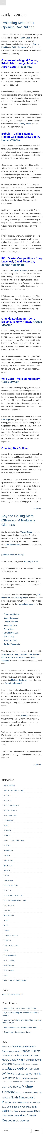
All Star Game (8, 820)
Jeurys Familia (26, 63)
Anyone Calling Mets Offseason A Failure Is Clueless (18, 520)
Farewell (6, 855)
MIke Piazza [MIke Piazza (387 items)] (36, 1092)
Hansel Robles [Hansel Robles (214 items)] (30, 1064)
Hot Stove (7, 870)
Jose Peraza (19, 657)
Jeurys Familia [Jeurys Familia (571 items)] (32, 1073)
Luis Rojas (6, 420)
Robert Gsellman (12, 136)
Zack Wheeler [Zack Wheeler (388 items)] (22, 1121)
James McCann (10, 625)
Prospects (7, 940)
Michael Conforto (18, 680)
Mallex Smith (7, 657)
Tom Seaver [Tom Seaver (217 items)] (30, 1111)
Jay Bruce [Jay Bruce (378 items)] (34, 1069)
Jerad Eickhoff (20, 654)
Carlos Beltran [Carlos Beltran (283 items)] (7, 1056)
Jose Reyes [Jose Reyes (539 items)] (8, 1077)
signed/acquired (26, 604)
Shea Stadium (8, 965)
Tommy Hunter (21, 321)
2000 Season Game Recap (13, 790)
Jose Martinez (34, 654)
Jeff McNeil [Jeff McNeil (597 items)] (8, 1073)
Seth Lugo (25, 38)
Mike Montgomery (28, 378)
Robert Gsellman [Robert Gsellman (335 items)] (25, 1102)
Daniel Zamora (10, 140)
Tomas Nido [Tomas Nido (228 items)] (22, 1111)
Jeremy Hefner (25, 124)
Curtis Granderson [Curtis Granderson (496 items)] (22, 1055)
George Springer (20, 598)
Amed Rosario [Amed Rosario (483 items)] (19, 1046)
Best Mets (7, 830)
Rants (5, 950)
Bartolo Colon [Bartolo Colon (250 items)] (14, 1051)
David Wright (8, 850)
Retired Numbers (9, 955)
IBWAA (6, 875)
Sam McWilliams (11, 633)
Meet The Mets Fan (10, 885)
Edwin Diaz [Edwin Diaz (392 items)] (7, 1064)
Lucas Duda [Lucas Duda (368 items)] (16, 1082)
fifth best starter (13, 545)
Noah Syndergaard (13, 683)
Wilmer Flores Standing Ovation (15, 980)
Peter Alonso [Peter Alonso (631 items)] (10, 1102)
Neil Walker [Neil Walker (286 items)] (6, 1098)
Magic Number (8, 880)
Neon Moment (8, 915)
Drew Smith (31, 136)
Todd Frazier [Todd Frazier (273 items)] (14, 1111)
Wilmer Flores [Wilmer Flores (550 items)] (19, 1115)
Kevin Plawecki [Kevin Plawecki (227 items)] (6, 1082)
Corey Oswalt (10, 381)
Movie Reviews (8, 905)
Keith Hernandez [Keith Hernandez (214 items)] (33, 1078)
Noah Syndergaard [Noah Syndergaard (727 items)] (23, 1097)
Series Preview (8, 960)
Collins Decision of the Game (14, 840)
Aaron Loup (8, 66)
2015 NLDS (7, 800)
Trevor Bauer (26, 532)
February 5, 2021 (31, 561)
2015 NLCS (7, 795)
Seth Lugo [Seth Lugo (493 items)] (12, 1106)
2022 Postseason (9, 815)
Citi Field (6, 835)
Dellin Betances (19, 47)
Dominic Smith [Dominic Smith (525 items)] (33, 1059)
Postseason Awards (10, 935)
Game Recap (8, 860)
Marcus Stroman (11, 622)
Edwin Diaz (8, 63)
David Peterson (24, 261)
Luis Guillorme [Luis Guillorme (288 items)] (28, 1082)
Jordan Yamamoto (13, 264)
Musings (6, 910)
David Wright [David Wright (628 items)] (17, 1059)
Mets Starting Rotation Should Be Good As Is (20, 1027)
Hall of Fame (8, 865)
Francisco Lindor (11, 614)
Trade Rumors (8, 970)
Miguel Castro (28, 60)
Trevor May (25, 66)
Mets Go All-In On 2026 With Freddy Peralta (20, 1008)
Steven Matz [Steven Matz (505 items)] (24, 1106)
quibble (24, 716)
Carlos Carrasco (19, 270)
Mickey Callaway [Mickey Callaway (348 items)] (22, 1093)
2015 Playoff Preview (11, 805)
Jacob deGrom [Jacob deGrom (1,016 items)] (18, 1068)
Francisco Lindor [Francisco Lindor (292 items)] (19, 1064)
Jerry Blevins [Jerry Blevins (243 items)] (20, 1074)
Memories (7, 890)
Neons (5, 920)
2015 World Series (10, 810)
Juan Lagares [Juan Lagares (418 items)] (22, 1078)
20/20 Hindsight (9, 785)
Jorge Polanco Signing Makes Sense (17, 1032)
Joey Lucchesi (10, 640)
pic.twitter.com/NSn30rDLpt (12, 555)
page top (37, 508)
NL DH (5, 925)
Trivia (5, 975)
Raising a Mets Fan (10, 945)
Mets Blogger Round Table (13, 895)
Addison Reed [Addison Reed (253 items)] (6, 1047)
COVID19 (6, 845)
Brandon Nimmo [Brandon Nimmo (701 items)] (30, 1051)
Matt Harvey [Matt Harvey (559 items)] (14, 1086)
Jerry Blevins (7, 654)
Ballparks (6, 825)
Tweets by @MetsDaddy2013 (12, 994)
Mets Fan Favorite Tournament (14, 900)
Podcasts (6, 930)
